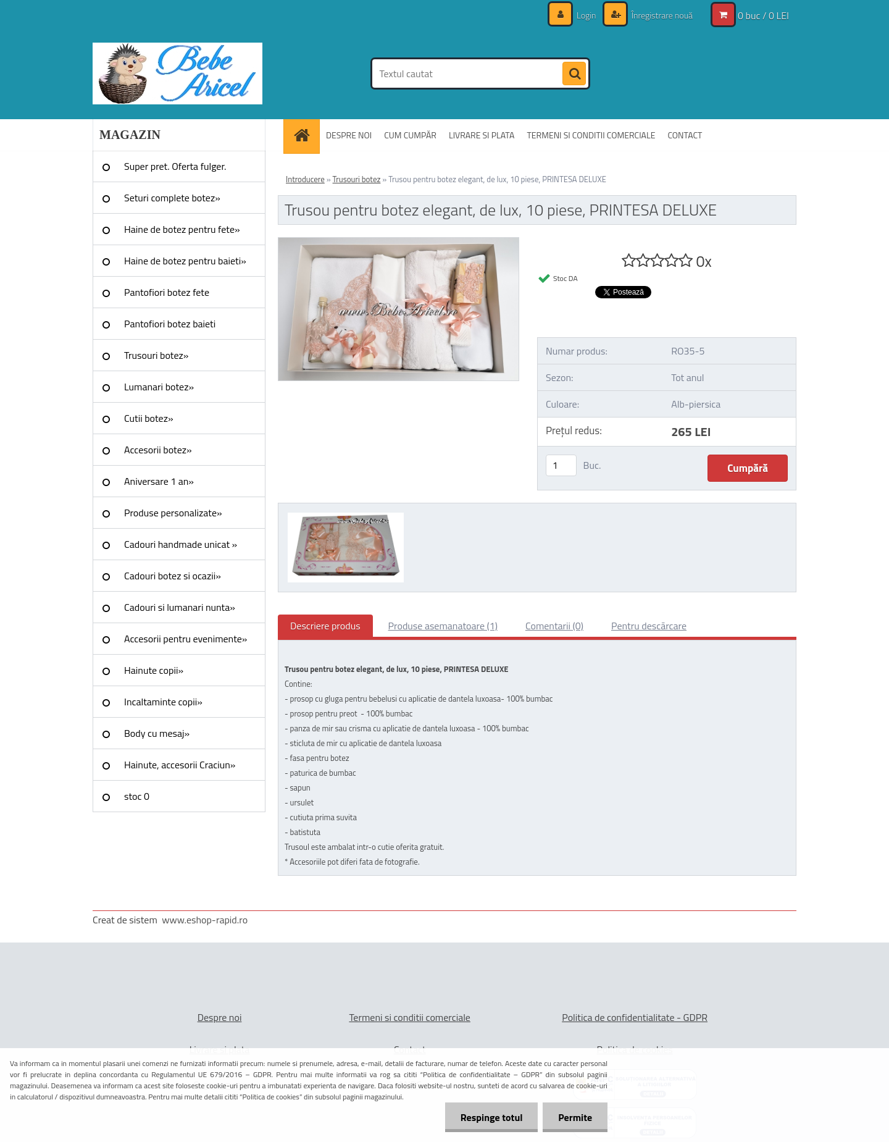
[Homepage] (305, 135)
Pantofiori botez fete (166, 292)
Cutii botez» (148, 418)
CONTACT (684, 134)
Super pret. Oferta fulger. (175, 166)
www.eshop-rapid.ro (205, 919)
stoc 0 (136, 796)
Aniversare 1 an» (159, 481)
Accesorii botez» (158, 449)
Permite (575, 1117)
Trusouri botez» (156, 355)
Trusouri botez (357, 179)
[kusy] (561, 465)
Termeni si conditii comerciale (409, 1017)
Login (586, 15)
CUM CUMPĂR (410, 134)
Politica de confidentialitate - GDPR (634, 1017)
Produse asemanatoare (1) (443, 625)
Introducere (305, 179)
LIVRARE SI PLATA (481, 134)
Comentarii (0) (554, 625)
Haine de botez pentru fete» (182, 229)
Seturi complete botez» (172, 197)
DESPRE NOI (349, 134)
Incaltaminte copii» (163, 701)
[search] (574, 74)
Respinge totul (491, 1117)
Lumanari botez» (159, 386)
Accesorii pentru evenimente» (185, 638)
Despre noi (220, 1017)
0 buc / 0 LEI (763, 15)
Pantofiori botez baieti (169, 323)
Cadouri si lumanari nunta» (179, 607)
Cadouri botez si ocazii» (172, 575)
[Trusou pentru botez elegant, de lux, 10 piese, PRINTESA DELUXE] (398, 242)
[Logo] (177, 73)
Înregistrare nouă (661, 15)
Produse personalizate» (173, 512)
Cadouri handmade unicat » (180, 544)
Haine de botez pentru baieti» (185, 260)
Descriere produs (325, 625)
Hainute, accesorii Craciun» (179, 764)
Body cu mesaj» (157, 733)
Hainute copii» (153, 670)
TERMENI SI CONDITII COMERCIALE (591, 134)
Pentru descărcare (649, 625)
